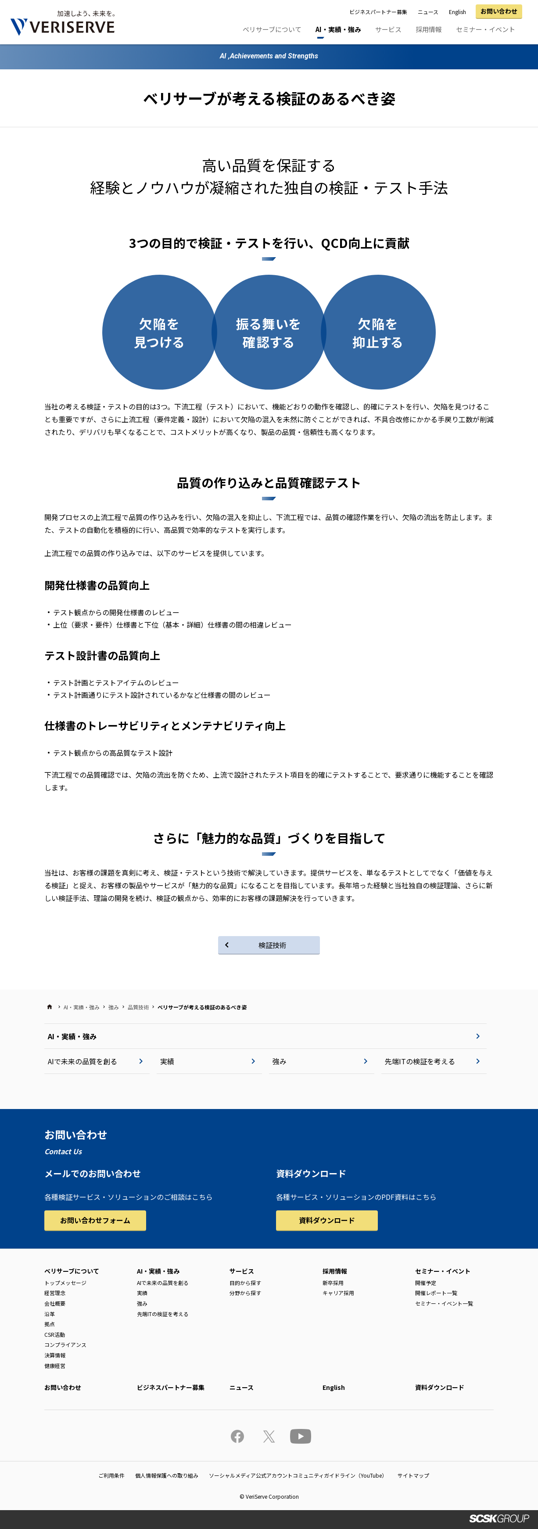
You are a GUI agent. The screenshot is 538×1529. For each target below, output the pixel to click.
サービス (388, 29)
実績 (167, 1061)
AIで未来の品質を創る (82, 1061)
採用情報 (429, 29)
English (457, 11)
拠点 (49, 1324)
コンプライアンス (65, 1344)
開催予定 (425, 1282)
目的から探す (245, 1282)
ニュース (428, 11)
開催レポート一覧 (436, 1292)
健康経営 (54, 1365)
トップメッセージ (65, 1282)
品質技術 (138, 1007)
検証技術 (272, 945)
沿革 (49, 1313)
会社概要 (54, 1303)
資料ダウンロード (327, 1220)
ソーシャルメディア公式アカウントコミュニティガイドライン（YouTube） (298, 1475)
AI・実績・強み (338, 29)
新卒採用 (333, 1282)
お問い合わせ (499, 11)
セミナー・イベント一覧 (444, 1303)
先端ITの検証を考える (420, 1061)
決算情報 (54, 1355)
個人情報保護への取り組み (166, 1475)
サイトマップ (413, 1475)
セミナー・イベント (485, 29)
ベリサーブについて (272, 29)
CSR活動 (54, 1334)
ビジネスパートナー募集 (378, 11)
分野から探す (245, 1292)
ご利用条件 (111, 1475)
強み (113, 1007)
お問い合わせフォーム (95, 1220)
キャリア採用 (338, 1292)
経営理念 (54, 1292)
